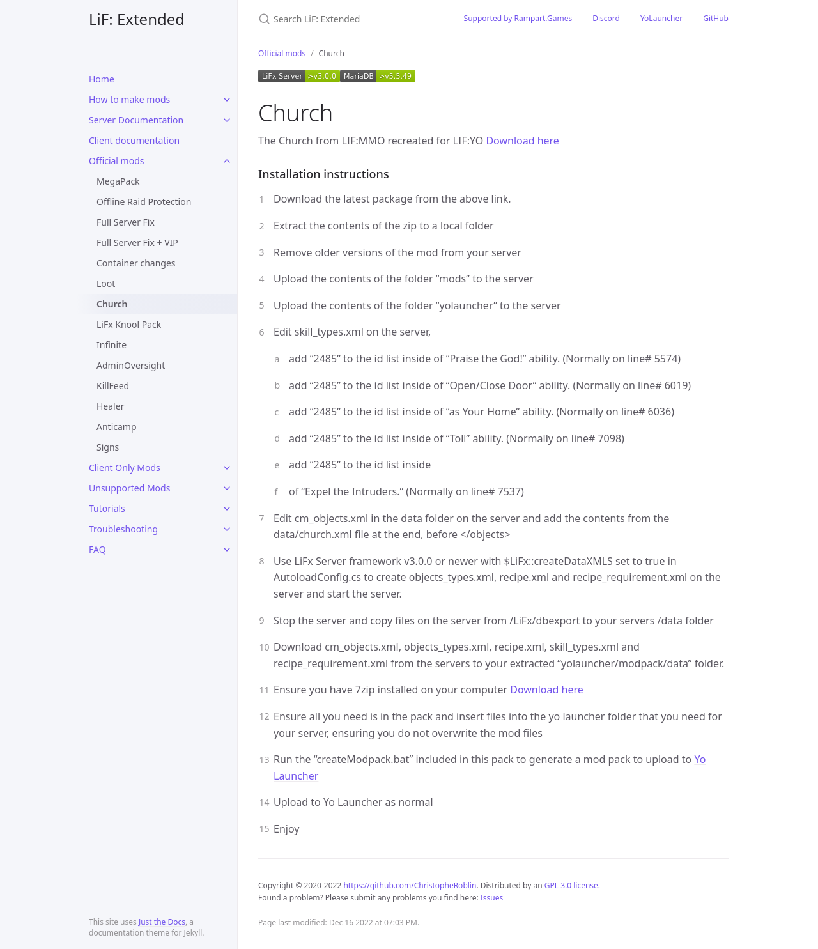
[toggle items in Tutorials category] (227, 508)
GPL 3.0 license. (572, 885)
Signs (107, 447)
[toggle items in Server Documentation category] (227, 120)
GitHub (716, 18)
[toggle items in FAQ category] (227, 549)
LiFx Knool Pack (128, 324)
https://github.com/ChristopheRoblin (409, 885)
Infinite (111, 345)
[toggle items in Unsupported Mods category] (227, 488)
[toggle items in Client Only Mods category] (227, 468)
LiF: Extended (137, 18)
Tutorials (107, 508)
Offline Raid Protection (143, 202)
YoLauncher (661, 18)
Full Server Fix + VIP (137, 242)
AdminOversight (130, 365)
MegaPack (118, 181)
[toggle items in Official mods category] (227, 161)
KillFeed (112, 386)
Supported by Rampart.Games (518, 18)
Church (112, 304)
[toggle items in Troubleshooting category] (227, 529)
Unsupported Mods (129, 488)
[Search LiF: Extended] (346, 19)
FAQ (97, 549)
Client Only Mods (124, 467)
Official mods (116, 161)
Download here (522, 141)
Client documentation (134, 140)
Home (101, 79)
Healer (110, 406)
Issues (492, 897)
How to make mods (129, 99)
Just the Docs (162, 921)
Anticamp (116, 426)
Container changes (136, 263)
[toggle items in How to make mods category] (227, 99)
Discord (606, 18)
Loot (105, 283)
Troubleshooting (123, 529)
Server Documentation (136, 120)
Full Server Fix (125, 222)
